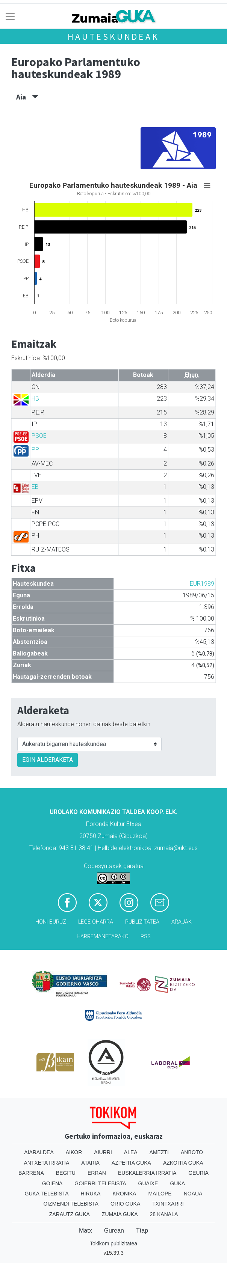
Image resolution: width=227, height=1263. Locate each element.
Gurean (114, 1230)
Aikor (74, 1152)
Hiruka (91, 1194)
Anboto (192, 1152)
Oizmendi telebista (70, 1204)
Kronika (124, 1194)
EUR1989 (202, 583)
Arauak (181, 922)
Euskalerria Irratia (147, 1173)
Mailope (159, 1194)
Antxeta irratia (47, 1163)
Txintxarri (167, 1204)
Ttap (142, 1230)
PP (35, 449)
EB (35, 486)
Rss (146, 936)
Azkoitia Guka (183, 1163)
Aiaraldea (39, 1152)
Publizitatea (142, 922)
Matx (85, 1230)
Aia (27, 96)
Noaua (193, 1194)
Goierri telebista (100, 1183)
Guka (177, 1183)
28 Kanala (164, 1214)
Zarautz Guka (69, 1214)
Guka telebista (47, 1194)
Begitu (66, 1173)
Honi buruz (50, 922)
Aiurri (103, 1152)
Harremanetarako (103, 936)
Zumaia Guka (120, 1214)
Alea (131, 1152)
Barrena (31, 1173)
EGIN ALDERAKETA (47, 759)
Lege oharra (95, 922)
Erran (97, 1173)
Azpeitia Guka (131, 1163)
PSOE (39, 435)
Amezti (159, 1152)
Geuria (198, 1173)
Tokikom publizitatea (113, 1243)
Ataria (90, 1163)
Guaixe (148, 1183)
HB (35, 398)
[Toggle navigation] (10, 16)
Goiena (52, 1183)
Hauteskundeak (113, 36)
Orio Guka (125, 1204)
